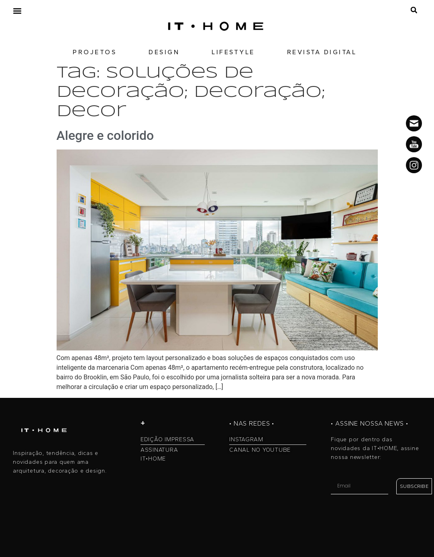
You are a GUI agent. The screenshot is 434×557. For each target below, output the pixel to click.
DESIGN (164, 52)
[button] (17, 10)
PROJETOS (94, 52)
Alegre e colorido (105, 135)
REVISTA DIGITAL (322, 52)
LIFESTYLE (233, 52)
